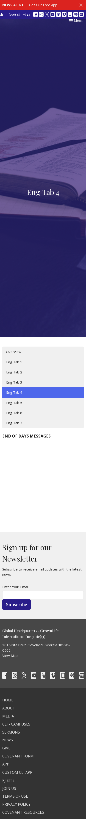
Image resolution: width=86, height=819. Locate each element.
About (8, 708)
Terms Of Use (15, 796)
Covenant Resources (23, 812)
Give (6, 748)
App (5, 764)
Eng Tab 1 (14, 362)
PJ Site (8, 780)
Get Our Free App (43, 5)
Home (7, 700)
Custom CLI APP (17, 772)
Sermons (11, 732)
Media (8, 716)
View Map (10, 655)
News (7, 740)
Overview (13, 351)
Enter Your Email (15, 587)
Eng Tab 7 (14, 423)
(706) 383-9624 (19, 14)
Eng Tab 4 (14, 392)
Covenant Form (18, 756)
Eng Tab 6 (14, 412)
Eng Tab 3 (14, 382)
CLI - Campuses (16, 724)
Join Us (9, 788)
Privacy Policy (16, 804)
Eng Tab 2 (14, 372)
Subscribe (16, 604)
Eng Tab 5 (14, 402)
